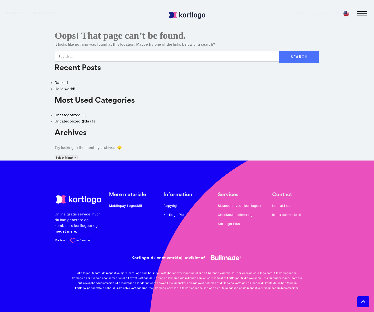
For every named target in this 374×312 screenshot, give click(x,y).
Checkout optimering (235, 215)
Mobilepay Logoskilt (125, 206)
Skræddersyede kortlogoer (239, 206)
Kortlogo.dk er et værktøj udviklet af (187, 258)
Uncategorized (68, 115)
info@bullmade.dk (287, 215)
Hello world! (65, 89)
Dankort (61, 83)
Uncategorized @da (72, 121)
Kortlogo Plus (49, 13)
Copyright (171, 206)
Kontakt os (20, 13)
